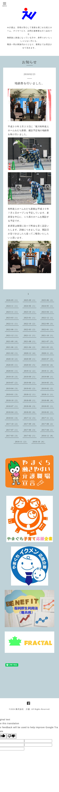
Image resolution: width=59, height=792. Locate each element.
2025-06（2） (48, 300)
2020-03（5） (30, 365)
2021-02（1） (12, 353)
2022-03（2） (30, 329)
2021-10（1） (48, 335)
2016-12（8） (48, 436)
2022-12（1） (48, 318)
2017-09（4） (30, 424)
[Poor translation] (11, 736)
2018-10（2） (12, 400)
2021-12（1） (12, 335)
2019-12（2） (30, 371)
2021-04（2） (30, 347)
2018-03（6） (30, 412)
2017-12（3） (30, 418)
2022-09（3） (48, 324)
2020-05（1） (12, 365)
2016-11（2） (21, 442)
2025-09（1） (30, 300)
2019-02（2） (48, 388)
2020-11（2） (48, 353)
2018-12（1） (30, 394)
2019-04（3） (12, 388)
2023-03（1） (12, 318)
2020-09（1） (30, 359)
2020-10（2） (12, 359)
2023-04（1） (48, 312)
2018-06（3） (30, 406)
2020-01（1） (12, 371)
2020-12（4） (30, 353)
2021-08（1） (30, 341)
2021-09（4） (12, 341)
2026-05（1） (12, 300)
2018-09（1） (30, 400)
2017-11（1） (48, 418)
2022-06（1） (12, 329)
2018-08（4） (48, 400)
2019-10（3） (12, 377)
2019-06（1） (30, 383)
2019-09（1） (30, 377)
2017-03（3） (12, 436)
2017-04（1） (48, 430)
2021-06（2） (12, 347)
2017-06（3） (30, 430)
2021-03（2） (48, 347)
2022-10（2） (30, 324)
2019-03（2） (30, 388)
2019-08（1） (48, 377)
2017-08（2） (48, 424)
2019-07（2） (12, 383)
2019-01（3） (12, 394)
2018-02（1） (48, 412)
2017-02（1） (30, 436)
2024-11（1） (12, 306)
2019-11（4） (48, 371)
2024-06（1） (30, 306)
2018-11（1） (48, 394)
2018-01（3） (12, 418)
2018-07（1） (12, 406)
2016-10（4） (39, 442)
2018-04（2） (12, 412)
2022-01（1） (48, 329)
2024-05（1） (48, 306)
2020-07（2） (48, 359)
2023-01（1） (30, 318)
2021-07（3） (48, 341)
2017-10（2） (12, 424)
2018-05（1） (48, 406)
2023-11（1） (12, 312)
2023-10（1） (30, 312)
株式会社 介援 (23, 709)
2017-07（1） (12, 430)
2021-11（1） (30, 335)
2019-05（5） (48, 383)
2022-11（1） (12, 324)
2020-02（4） (48, 365)
